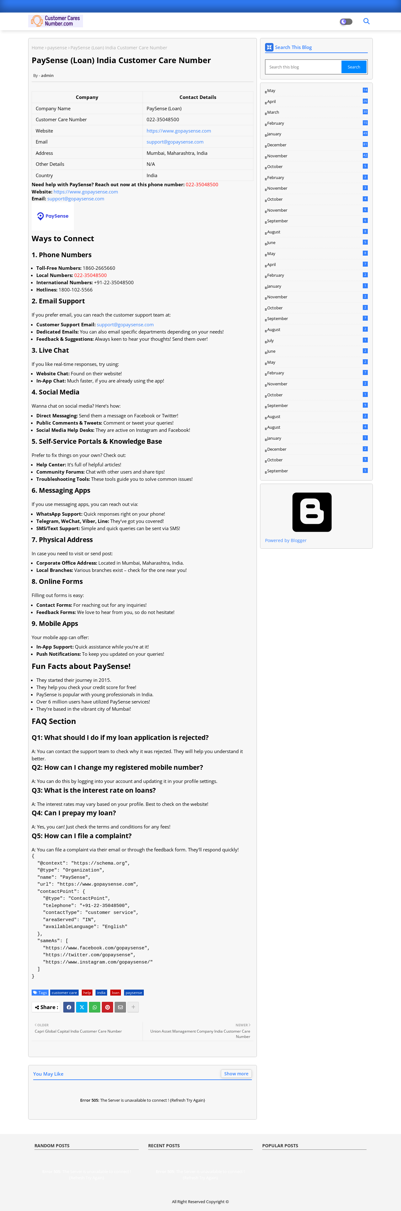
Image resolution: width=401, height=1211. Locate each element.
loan (115, 992)
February (317, 123)
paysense (57, 48)
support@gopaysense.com (175, 141)
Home (38, 48)
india (101, 992)
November (317, 156)
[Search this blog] (303, 67)
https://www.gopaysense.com (179, 131)
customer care (64, 992)
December (317, 145)
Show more (236, 1074)
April (317, 101)
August (317, 232)
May (317, 91)
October (317, 166)
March (317, 112)
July (317, 340)
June (317, 242)
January (317, 134)
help (87, 992)
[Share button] (133, 1007)
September (317, 221)
